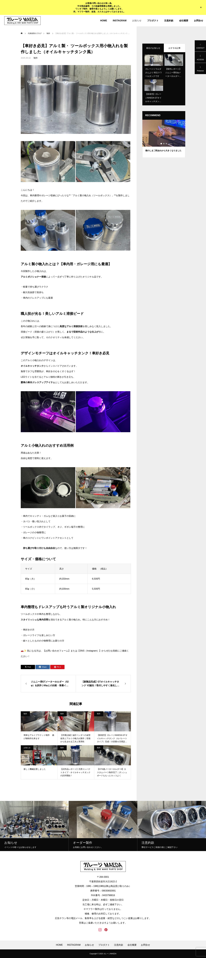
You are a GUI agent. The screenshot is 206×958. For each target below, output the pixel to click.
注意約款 (168, 20)
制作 (36, 58)
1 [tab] (161, 143)
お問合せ (198, 20)
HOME (103, 20)
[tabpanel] (163, 139)
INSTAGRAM (119, 20)
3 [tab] (166, 143)
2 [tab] (164, 143)
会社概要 (183, 20)
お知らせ (136, 20)
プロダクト (153, 20)
